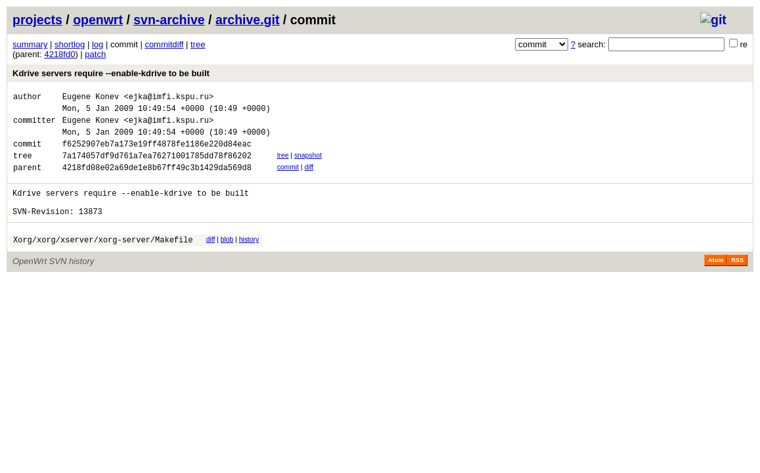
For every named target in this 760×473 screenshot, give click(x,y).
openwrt (98, 19)
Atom (715, 282)
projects (37, 19)
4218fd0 (59, 54)
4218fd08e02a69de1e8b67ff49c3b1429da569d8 (157, 181)
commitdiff (164, 44)
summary (29, 44)
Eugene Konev (90, 98)
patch (95, 54)
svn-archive (168, 19)
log (97, 44)
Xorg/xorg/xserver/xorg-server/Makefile (103, 261)
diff (308, 179)
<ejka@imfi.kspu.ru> (168, 98)
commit (288, 179)
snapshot (308, 165)
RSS (737, 282)
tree (197, 44)
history (249, 259)
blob (227, 259)
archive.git (247, 19)
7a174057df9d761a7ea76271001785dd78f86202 (157, 167)
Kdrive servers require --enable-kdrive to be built (111, 73)
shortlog (70, 44)
